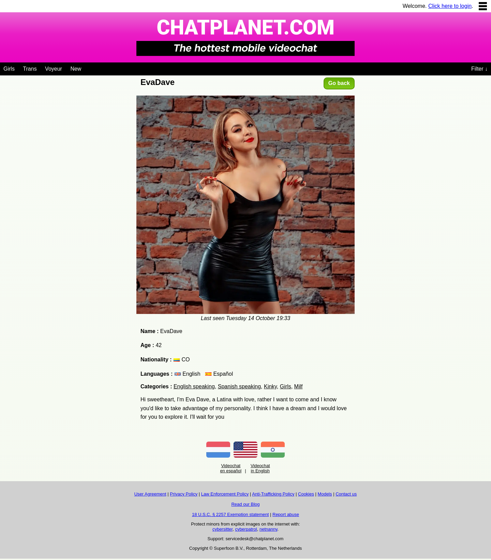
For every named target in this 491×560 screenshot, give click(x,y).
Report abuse (285, 514)
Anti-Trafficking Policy (273, 494)
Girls (9, 69)
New (75, 69)
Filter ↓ (479, 69)
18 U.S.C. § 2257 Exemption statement (230, 514)
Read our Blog (245, 504)
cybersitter (222, 529)
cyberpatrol (246, 529)
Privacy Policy (183, 494)
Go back (339, 83)
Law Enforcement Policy (225, 494)
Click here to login (450, 6)
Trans (29, 69)
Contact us (346, 494)
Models (325, 494)
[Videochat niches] (86, 67)
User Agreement (150, 494)
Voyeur (53, 69)
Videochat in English (260, 468)
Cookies (306, 494)
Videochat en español (230, 468)
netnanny (268, 529)
